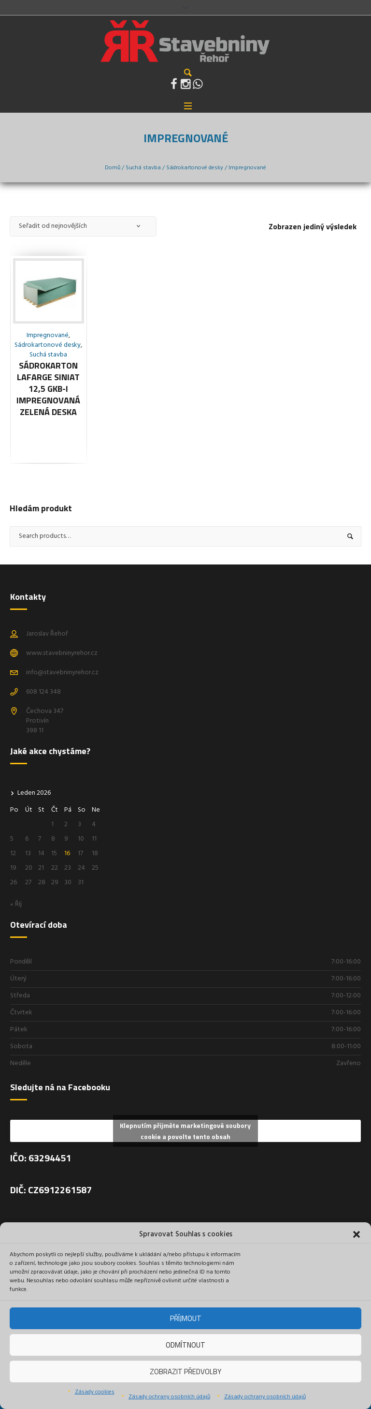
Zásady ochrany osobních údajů (169, 1397)
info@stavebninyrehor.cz (62, 672)
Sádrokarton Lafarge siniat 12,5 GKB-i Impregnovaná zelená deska (48, 388)
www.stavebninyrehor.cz (62, 653)
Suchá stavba (143, 168)
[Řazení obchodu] (83, 226)
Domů (112, 168)
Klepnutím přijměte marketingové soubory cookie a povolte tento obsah (185, 1131)
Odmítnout (185, 1344)
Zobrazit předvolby (185, 1371)
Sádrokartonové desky (194, 168)
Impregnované (48, 335)
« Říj (16, 904)
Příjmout (185, 1318)
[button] (356, 1234)
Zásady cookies (94, 1392)
